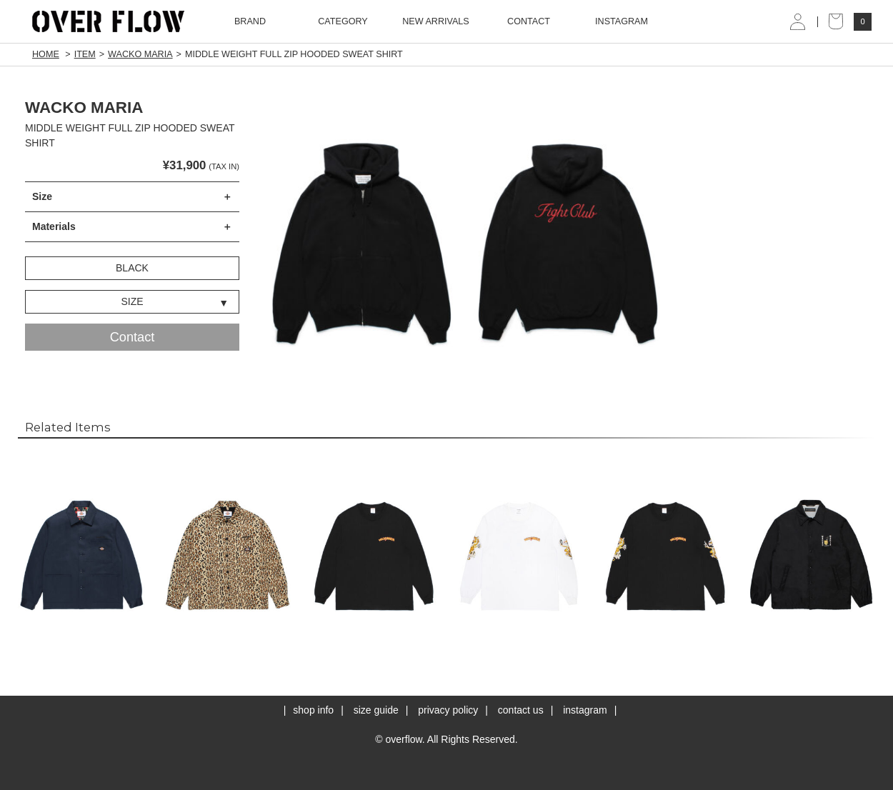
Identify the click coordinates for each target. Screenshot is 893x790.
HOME (45, 54)
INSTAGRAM (621, 21)
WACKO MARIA (140, 54)
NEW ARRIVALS (435, 21)
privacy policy (448, 710)
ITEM (85, 54)
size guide (376, 710)
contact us (521, 710)
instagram (585, 710)
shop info (313, 710)
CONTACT (528, 21)
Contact (132, 337)
